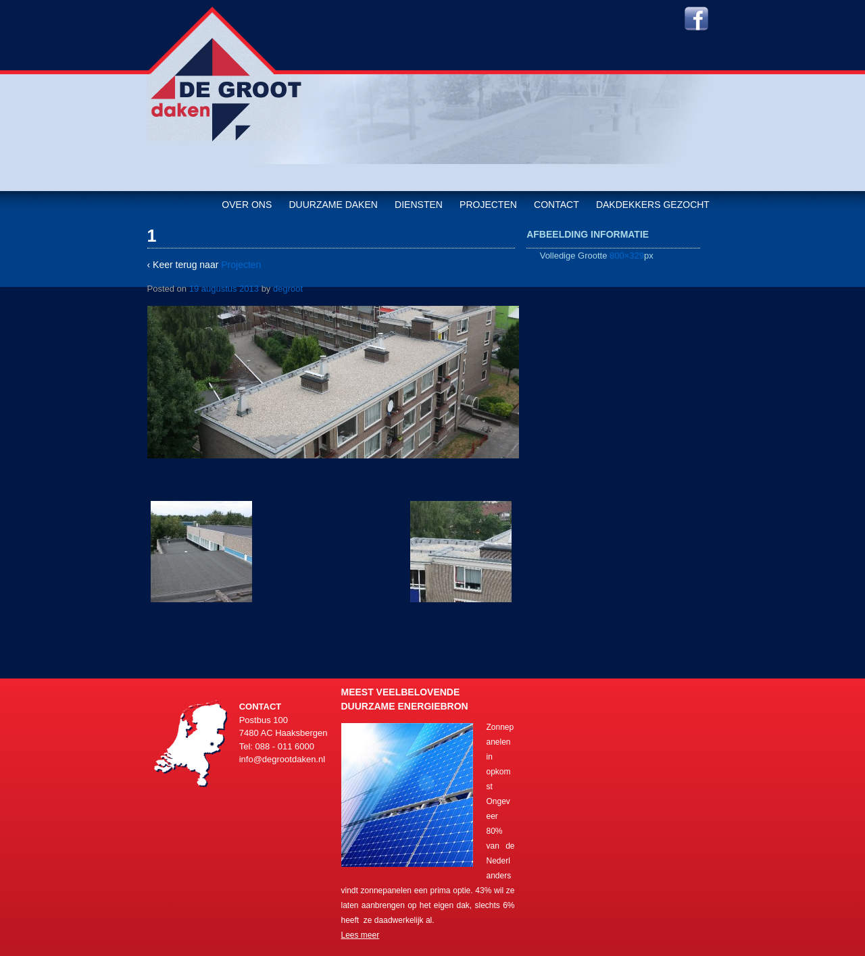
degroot (288, 289)
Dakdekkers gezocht (653, 204)
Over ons (247, 204)
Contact (556, 204)
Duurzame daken (333, 204)
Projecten (488, 204)
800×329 (627, 255)
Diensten (419, 204)
